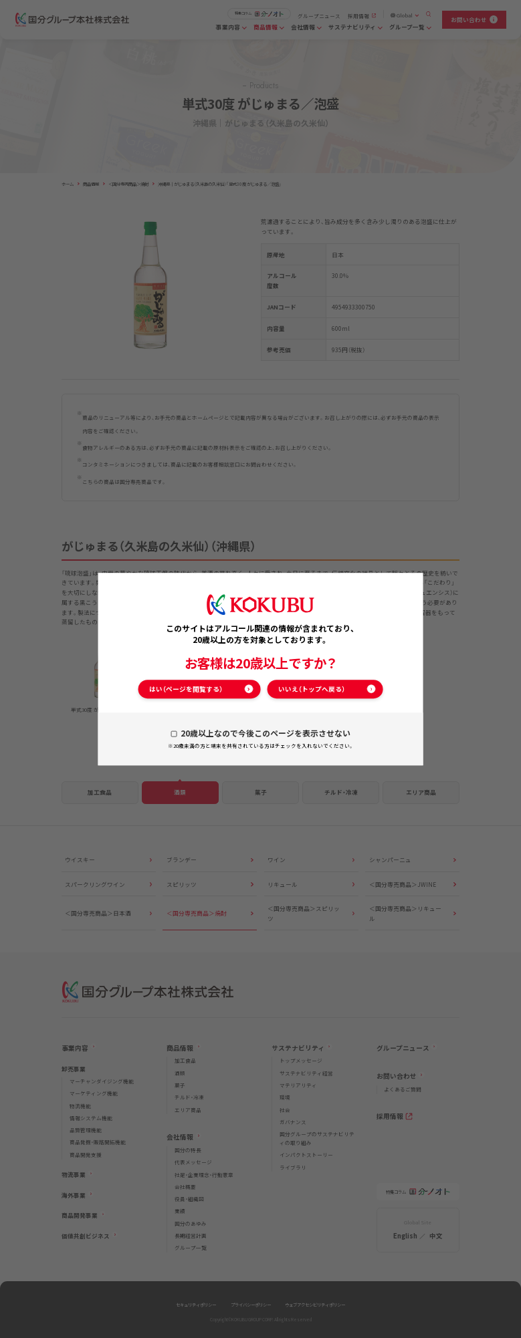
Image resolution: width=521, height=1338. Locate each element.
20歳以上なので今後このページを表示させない (265, 733)
